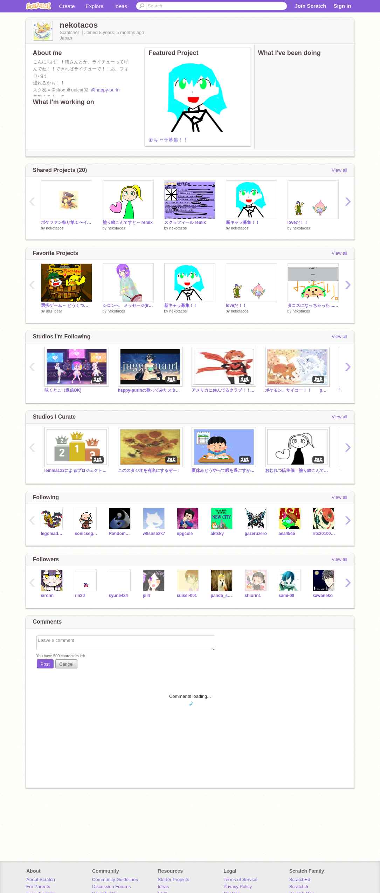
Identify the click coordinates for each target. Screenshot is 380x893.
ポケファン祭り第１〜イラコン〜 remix (66, 222)
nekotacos (54, 228)
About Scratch (40, 879)
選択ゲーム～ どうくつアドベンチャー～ (66, 305)
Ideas (120, 6)
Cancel (66, 664)
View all (339, 170)
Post (45, 664)
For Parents (38, 886)
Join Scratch (310, 6)
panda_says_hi (222, 595)
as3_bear (54, 311)
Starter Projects (173, 879)
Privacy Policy (237, 886)
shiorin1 (253, 595)
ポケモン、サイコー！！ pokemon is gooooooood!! (296, 390)
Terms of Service (240, 879)
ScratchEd (299, 879)
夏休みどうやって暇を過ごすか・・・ (223, 470)
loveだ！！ (298, 222)
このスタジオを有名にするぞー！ (149, 470)
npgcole (185, 533)
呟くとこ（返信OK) (63, 390)
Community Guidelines (115, 879)
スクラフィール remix (185, 222)
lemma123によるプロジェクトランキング (76, 470)
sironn (47, 595)
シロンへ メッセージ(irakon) (128, 305)
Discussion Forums (111, 886)
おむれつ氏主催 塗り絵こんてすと (296, 470)
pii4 (146, 595)
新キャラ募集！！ (168, 140)
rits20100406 (324, 533)
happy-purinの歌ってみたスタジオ (149, 390)
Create (67, 6)
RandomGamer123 (120, 533)
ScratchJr (299, 886)
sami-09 (287, 595)
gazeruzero (256, 533)
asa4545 (287, 533)
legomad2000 (52, 533)
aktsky (217, 533)
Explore (95, 6)
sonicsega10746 (86, 533)
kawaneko (323, 595)
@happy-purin (105, 89)
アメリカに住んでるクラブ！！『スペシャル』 (223, 390)
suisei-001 (187, 595)
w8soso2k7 (154, 533)
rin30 (80, 595)
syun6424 (118, 595)
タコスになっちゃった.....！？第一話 (313, 305)
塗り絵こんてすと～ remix (128, 222)
